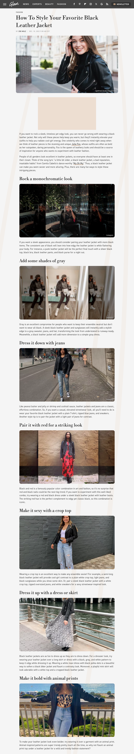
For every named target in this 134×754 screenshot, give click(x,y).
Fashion (61, 4)
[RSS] (107, 5)
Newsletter (121, 4)
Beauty (49, 4)
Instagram (109, 235)
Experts (37, 4)
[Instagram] (90, 5)
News (26, 4)
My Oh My (78, 163)
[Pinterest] (79, 5)
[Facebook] (74, 5)
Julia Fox (76, 144)
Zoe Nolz (22, 31)
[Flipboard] (85, 5)
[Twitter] (96, 5)
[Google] (101, 5)
